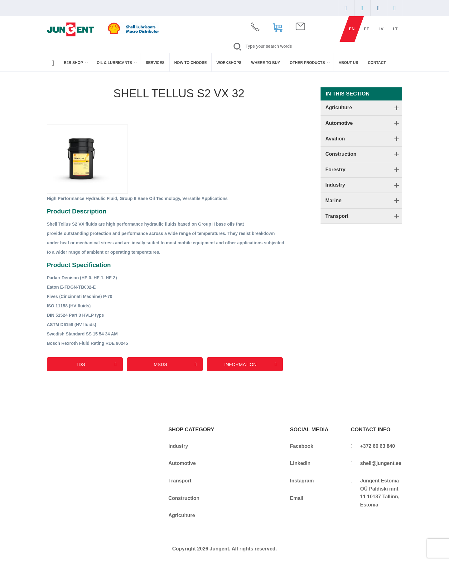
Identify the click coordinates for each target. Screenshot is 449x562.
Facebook (301, 446)
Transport (337, 216)
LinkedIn (300, 463)
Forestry (335, 169)
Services (155, 63)
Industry (335, 185)
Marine (334, 200)
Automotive (339, 123)
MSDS (175, 364)
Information (250, 364)
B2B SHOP (76, 63)
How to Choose (190, 63)
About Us (348, 63)
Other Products (310, 63)
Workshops (228, 63)
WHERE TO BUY (265, 63)
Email (296, 498)
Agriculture (339, 107)
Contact (377, 63)
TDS (96, 364)
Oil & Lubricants (117, 63)
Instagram (302, 480)
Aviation (335, 138)
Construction (341, 154)
